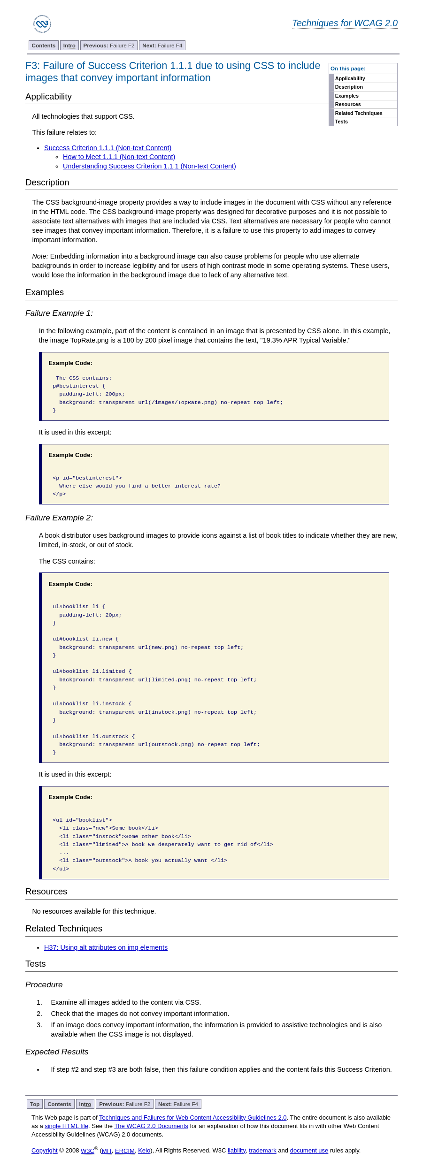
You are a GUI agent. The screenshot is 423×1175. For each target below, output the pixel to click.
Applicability (350, 78)
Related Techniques (359, 113)
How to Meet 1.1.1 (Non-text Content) (119, 156)
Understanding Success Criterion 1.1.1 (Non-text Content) (149, 166)
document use (309, 1150)
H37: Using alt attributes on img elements (106, 947)
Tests (341, 121)
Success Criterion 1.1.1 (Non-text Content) (107, 148)
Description (349, 87)
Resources (348, 104)
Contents (43, 45)
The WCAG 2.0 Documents (151, 1125)
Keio (144, 1150)
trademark (263, 1150)
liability (237, 1150)
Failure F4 (162, 45)
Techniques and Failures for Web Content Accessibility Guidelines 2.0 (192, 1117)
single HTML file (66, 1125)
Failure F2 (108, 45)
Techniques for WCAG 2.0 (345, 23)
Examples (347, 96)
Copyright (44, 1150)
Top (35, 1104)
